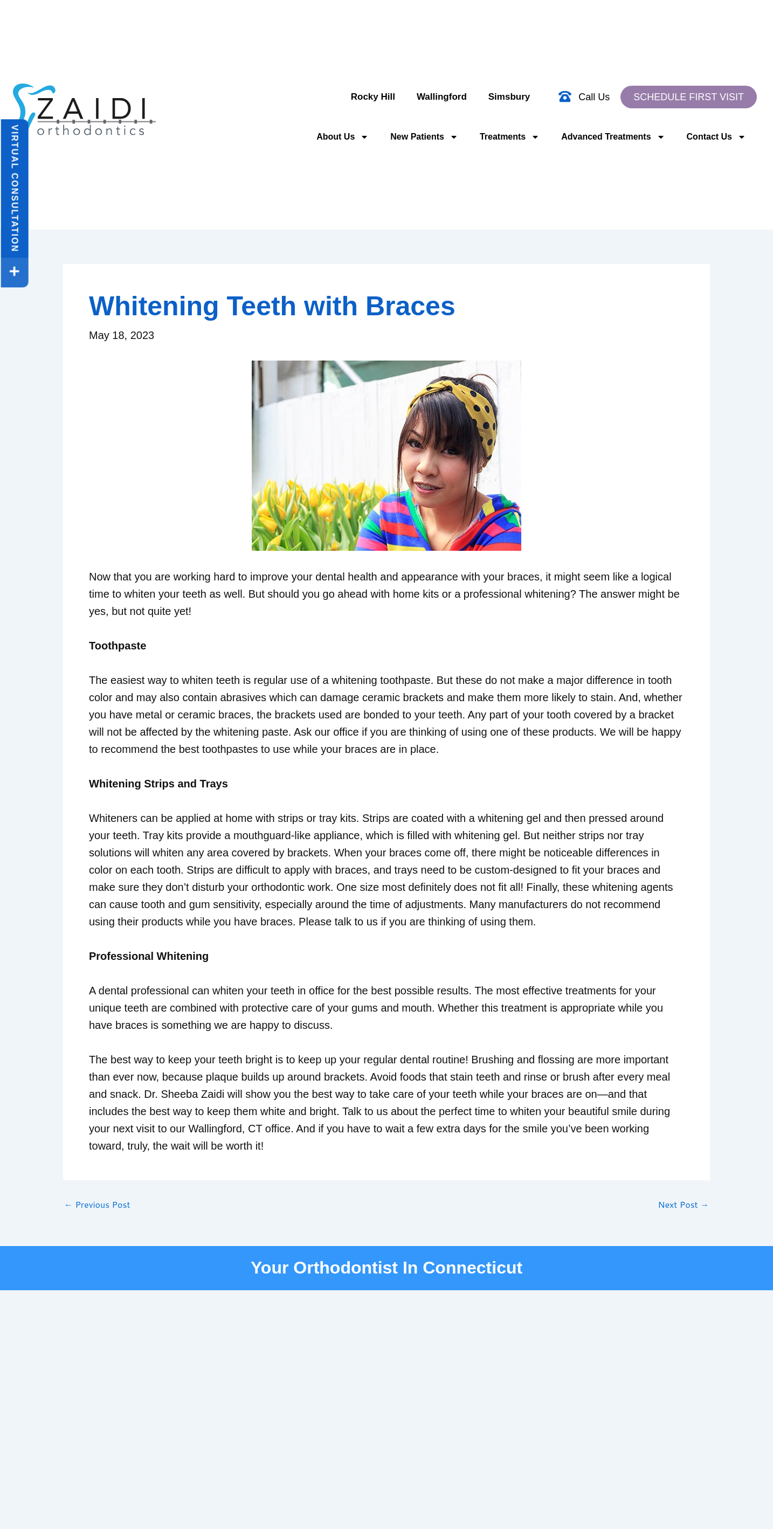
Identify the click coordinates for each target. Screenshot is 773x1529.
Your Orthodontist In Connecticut (386, 1267)
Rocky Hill (373, 97)
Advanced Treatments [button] (613, 137)
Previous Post (97, 1204)
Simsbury (509, 97)
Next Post (683, 1204)
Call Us (594, 97)
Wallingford (442, 97)
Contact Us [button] (716, 137)
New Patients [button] (424, 137)
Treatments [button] (510, 137)
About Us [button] (342, 137)
